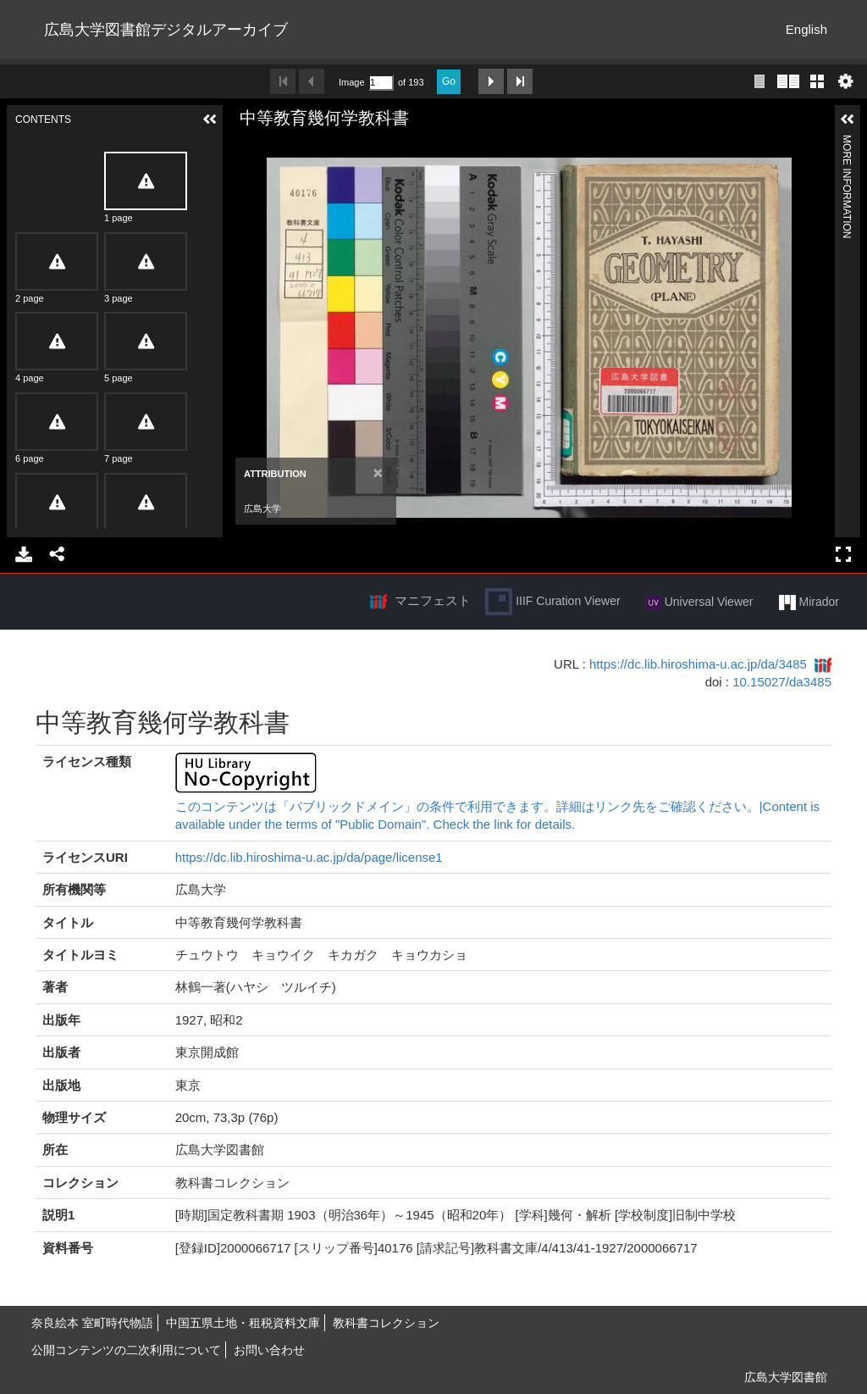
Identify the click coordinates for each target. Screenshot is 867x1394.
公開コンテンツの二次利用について (126, 1350)
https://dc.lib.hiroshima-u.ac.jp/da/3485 (698, 664)
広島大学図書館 (785, 1377)
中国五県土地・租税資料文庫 (243, 1323)
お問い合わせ (269, 1350)
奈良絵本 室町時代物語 (92, 1323)
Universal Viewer (700, 602)
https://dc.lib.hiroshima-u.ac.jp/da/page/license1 (309, 857)
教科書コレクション (386, 1323)
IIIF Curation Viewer (552, 601)
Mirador (809, 602)
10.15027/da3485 (781, 682)
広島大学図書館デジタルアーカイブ (166, 29)
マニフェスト (433, 600)
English (806, 29)
